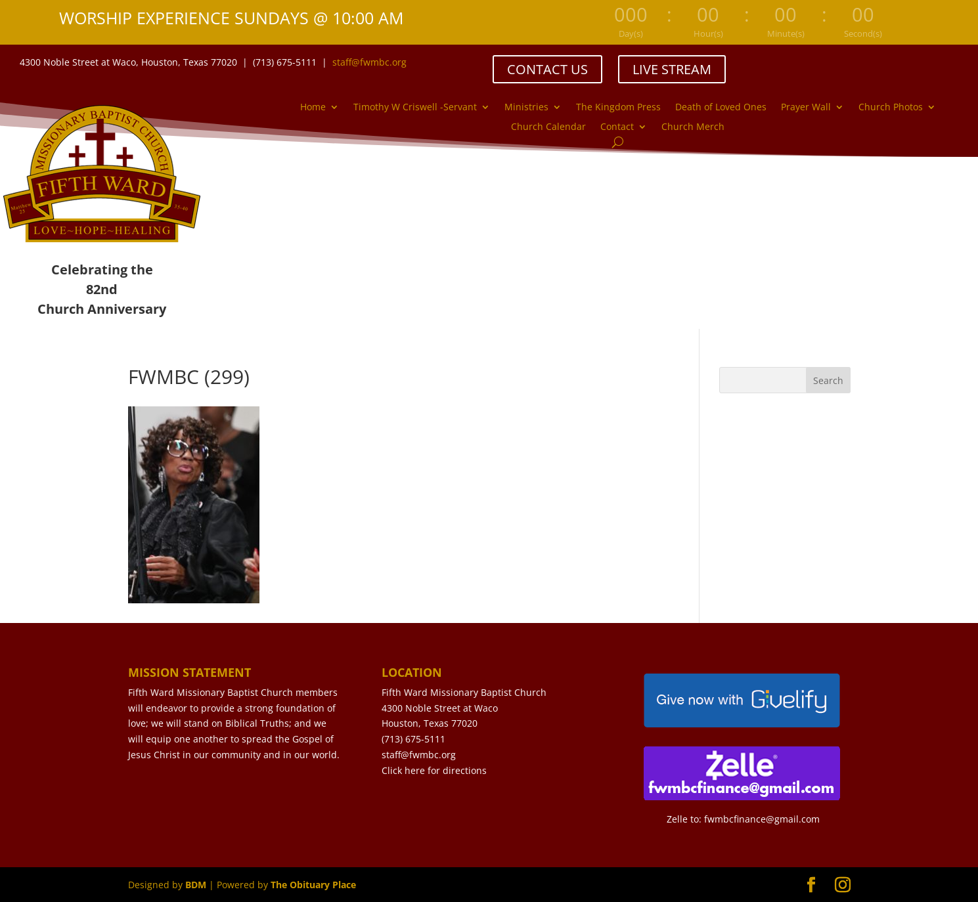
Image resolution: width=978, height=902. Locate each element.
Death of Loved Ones (721, 107)
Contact (617, 127)
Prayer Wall (806, 107)
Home (313, 107)
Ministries (526, 107)
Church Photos (890, 107)
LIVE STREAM (672, 69)
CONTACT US (547, 69)
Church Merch (692, 127)
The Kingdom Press (618, 107)
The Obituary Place (313, 884)
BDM (195, 884)
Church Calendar (548, 127)
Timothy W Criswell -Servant (415, 107)
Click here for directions (434, 770)
